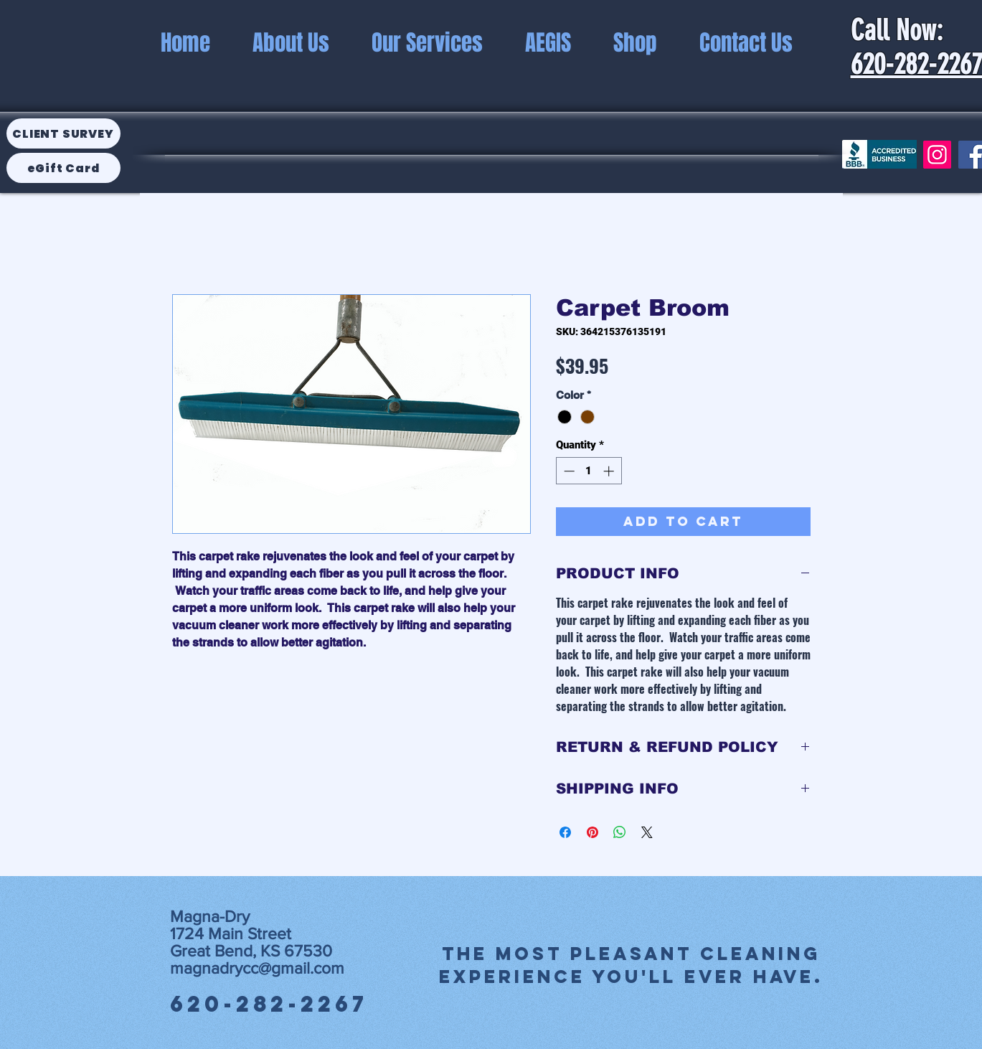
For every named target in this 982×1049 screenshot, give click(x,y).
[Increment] (610, 471)
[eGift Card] (63, 168)
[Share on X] (647, 832)
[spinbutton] (588, 471)
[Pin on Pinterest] (592, 832)
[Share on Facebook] (565, 832)
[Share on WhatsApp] (619, 832)
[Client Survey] (63, 133)
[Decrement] (567, 471)
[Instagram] (937, 155)
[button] (548, 42)
